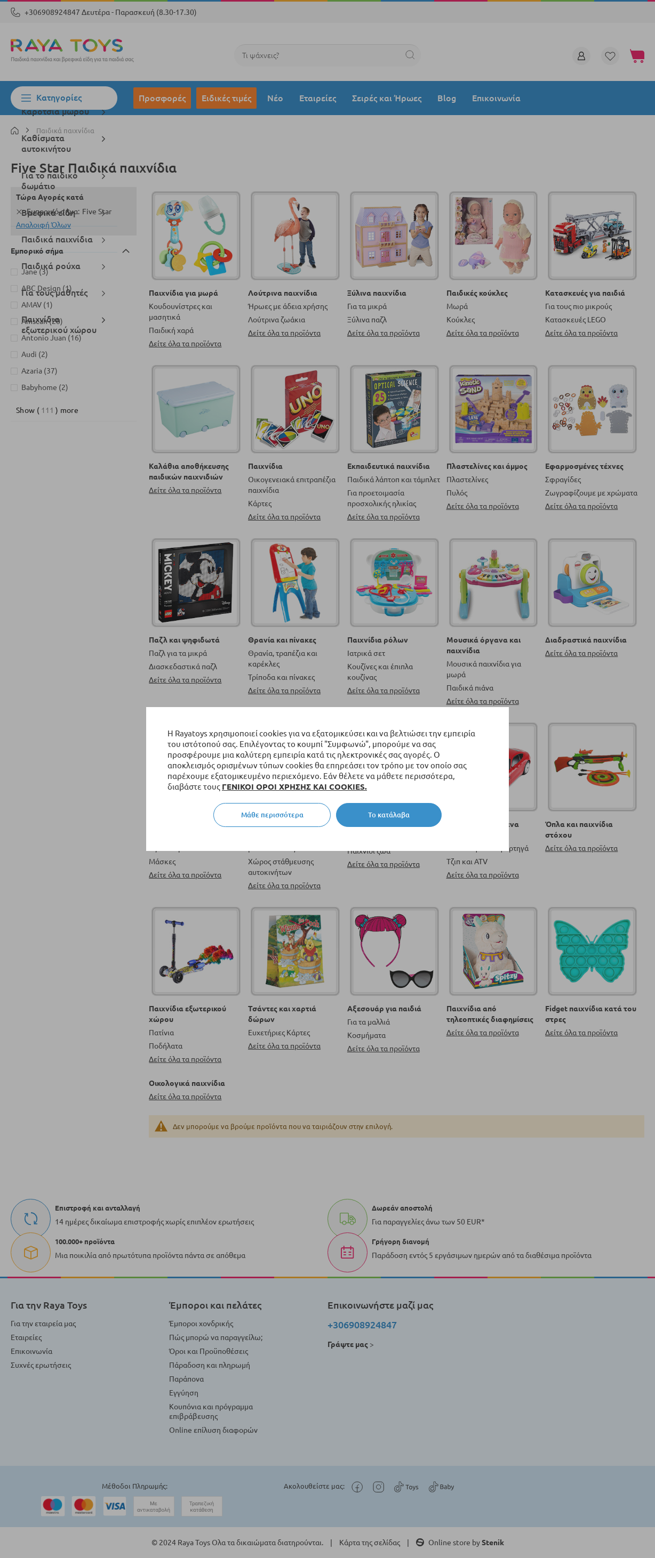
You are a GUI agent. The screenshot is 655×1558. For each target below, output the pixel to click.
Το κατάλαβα (389, 814)
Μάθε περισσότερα (272, 814)
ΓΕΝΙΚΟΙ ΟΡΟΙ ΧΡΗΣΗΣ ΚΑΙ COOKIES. (294, 786)
